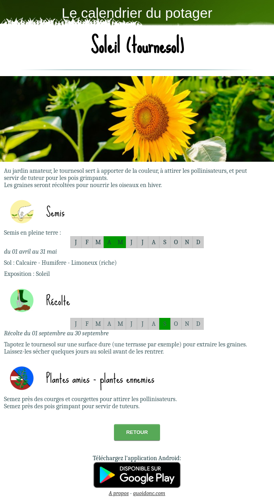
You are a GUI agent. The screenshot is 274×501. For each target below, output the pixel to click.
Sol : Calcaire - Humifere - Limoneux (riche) (60, 262)
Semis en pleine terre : (32, 232)
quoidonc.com (149, 493)
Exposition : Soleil (27, 273)
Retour (137, 432)
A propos (119, 493)
